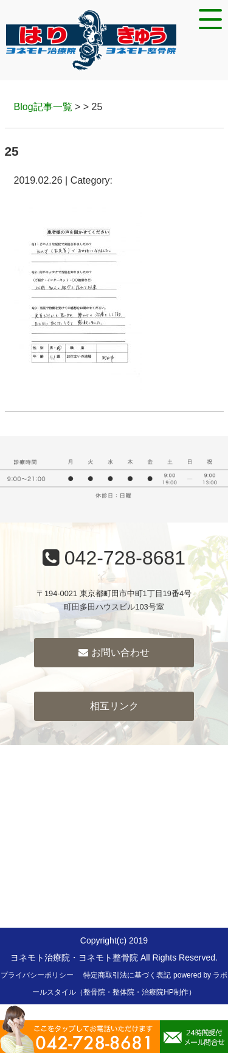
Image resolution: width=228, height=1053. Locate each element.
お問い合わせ (113, 652)
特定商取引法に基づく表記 (127, 975)
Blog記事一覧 (43, 107)
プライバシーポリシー (37, 975)
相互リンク (114, 706)
